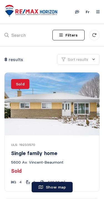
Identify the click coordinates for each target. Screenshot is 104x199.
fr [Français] (88, 11)
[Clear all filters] (94, 35)
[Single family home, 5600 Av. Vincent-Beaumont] (52, 103)
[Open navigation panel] (96, 11)
